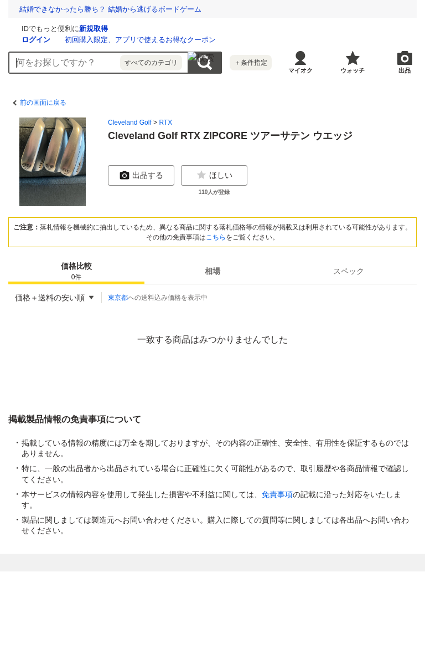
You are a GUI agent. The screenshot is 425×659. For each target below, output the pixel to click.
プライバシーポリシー (84, 602)
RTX (165, 122)
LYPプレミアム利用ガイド (283, 602)
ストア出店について (180, 615)
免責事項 (277, 494)
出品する (141, 175)
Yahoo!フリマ (179, 585)
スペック (348, 271)
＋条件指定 (250, 63)
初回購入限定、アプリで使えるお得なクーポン (272, 39)
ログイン (167, 39)
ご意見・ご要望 (244, 615)
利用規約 (219, 602)
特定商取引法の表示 (109, 615)
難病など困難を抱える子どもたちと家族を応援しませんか (112, 9)
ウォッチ (352, 70)
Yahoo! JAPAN (329, 585)
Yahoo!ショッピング (254, 585)
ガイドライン (354, 602)
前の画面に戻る (43, 102)
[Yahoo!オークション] (78, 27)
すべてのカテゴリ (151, 63)
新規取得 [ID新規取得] (225, 28)
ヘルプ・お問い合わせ (312, 615)
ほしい (214, 175)
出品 (404, 70)
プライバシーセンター (162, 602)
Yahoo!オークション (105, 585)
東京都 (118, 297)
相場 (212, 271)
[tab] (76, 271)
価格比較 (76, 272)
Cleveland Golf (130, 122)
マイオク (300, 70)
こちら (216, 237)
